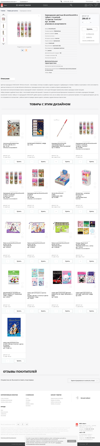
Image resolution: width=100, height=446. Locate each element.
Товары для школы (55, 403)
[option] (3, 19)
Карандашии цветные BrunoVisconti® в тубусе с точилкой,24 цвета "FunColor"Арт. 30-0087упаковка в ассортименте (13, 196)
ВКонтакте (18, 424)
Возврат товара (30, 403)
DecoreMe (3, 415)
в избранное (90, 34)
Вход (98, 1)
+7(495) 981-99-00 (68, 1)
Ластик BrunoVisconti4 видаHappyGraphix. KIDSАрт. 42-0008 (57, 195)
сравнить (89, 37)
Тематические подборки (57, 398)
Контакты (28, 405)
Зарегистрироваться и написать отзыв (82, 380)
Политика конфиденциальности (8, 437)
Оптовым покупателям (6, 400)
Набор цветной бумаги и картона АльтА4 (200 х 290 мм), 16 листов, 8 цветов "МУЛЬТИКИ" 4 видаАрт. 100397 (37, 295)
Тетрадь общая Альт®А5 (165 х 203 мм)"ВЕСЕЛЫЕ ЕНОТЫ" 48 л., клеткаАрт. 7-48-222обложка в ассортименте (84, 245)
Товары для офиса (55, 400)
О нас (27, 398)
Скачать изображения (88, 40)
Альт (2, 410)
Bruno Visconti (4, 412)
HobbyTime (3, 413)
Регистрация (89, 1)
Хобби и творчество (56, 402)
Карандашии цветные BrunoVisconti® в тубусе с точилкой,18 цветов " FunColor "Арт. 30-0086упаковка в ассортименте (86, 146)
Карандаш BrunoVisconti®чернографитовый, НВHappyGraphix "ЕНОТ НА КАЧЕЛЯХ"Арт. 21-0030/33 (61, 145)
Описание (5, 79)
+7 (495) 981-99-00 (89, 429)
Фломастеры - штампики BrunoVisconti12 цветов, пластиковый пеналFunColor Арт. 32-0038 (83, 196)
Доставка (28, 400)
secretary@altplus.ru (88, 430)
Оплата (27, 402)
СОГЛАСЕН (72, 441)
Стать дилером (4, 398)
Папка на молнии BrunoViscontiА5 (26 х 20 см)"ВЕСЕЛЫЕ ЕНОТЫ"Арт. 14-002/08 (60, 245)
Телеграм (26, 424)
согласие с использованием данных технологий (43, 443)
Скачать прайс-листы (6, 402)
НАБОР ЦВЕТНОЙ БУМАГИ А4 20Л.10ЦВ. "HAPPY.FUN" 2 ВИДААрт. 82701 (84, 294)
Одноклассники (22, 424)
